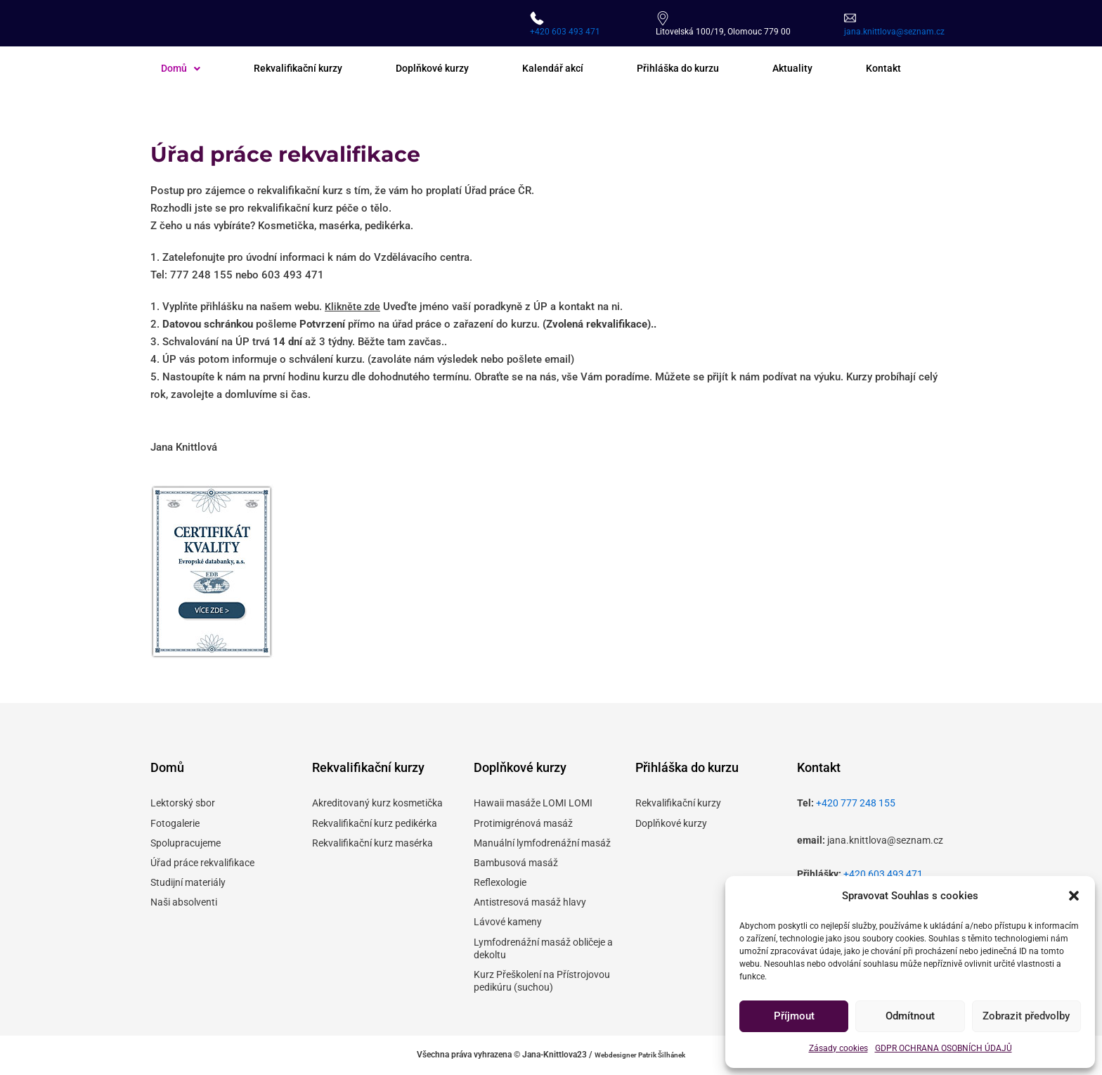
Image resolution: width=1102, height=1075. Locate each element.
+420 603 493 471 (565, 32)
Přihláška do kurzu (695, 69)
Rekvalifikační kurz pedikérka (374, 823)
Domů (181, 69)
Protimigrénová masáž (523, 823)
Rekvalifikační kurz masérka (372, 843)
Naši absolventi (183, 902)
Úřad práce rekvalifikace (202, 862)
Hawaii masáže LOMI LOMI (533, 803)
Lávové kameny (508, 922)
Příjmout (794, 1016)
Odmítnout (910, 1016)
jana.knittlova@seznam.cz (894, 32)
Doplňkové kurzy (442, 69)
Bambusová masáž (516, 862)
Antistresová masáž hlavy (530, 902)
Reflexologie (500, 882)
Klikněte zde (353, 307)
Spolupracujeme (185, 843)
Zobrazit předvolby (1026, 1016)
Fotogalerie (175, 823)
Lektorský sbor (182, 803)
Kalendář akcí (565, 69)
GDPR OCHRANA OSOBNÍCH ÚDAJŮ (943, 1048)
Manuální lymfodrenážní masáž (542, 843)
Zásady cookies (838, 1048)
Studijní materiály (188, 882)
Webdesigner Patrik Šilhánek (640, 1055)
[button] (1074, 896)
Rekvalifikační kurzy (302, 69)
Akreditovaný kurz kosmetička (377, 803)
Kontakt (905, 69)
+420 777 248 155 (855, 803)
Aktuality (813, 69)
